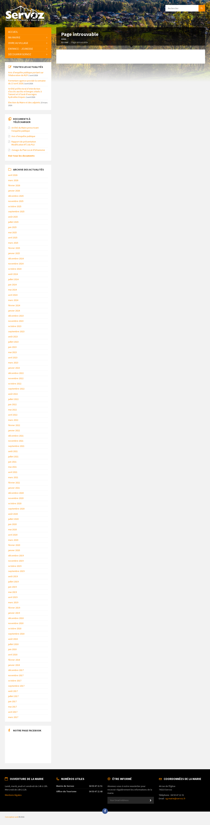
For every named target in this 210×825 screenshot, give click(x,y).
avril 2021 (12, 472)
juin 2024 (12, 284)
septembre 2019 (16, 571)
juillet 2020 (13, 518)
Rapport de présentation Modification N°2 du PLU (23, 143)
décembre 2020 (16, 492)
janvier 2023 (14, 367)
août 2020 (13, 513)
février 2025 (14, 248)
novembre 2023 (15, 320)
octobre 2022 (14, 383)
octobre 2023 (14, 326)
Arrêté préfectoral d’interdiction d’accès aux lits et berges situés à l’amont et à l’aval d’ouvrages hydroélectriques (25, 92)
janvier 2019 (14, 612)
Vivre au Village (18, 43)
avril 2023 (12, 357)
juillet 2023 (13, 341)
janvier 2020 (14, 550)
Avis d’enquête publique (23, 136)
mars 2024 (13, 300)
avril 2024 (12, 294)
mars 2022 (13, 419)
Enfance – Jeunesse (20, 48)
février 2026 (14, 185)
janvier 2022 (14, 430)
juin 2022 (12, 404)
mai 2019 (12, 592)
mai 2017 (12, 706)
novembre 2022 (15, 378)
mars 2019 (13, 602)
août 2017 (13, 691)
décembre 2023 (16, 315)
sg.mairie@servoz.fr (175, 798)
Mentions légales (13, 795)
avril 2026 (12, 175)
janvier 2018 (14, 665)
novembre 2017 (15, 675)
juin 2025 (12, 227)
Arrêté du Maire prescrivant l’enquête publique (25, 129)
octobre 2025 (14, 206)
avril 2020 (12, 534)
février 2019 (14, 607)
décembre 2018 (16, 618)
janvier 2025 (14, 253)
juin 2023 (12, 347)
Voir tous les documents (21, 155)
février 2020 (14, 545)
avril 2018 (12, 654)
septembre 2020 (16, 508)
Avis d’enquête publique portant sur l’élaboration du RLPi (25, 74)
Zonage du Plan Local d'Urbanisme (28, 150)
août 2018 (13, 638)
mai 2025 (12, 232)
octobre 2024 (14, 268)
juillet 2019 (13, 581)
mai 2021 (12, 466)
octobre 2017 (14, 680)
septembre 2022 (16, 388)
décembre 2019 (16, 555)
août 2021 (13, 451)
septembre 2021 (16, 446)
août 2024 (13, 274)
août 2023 (13, 336)
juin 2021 (12, 461)
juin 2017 (12, 701)
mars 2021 (13, 477)
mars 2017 (13, 717)
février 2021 (14, 482)
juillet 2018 (13, 644)
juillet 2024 (13, 279)
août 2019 (13, 576)
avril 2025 (12, 237)
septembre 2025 (16, 211)
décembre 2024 (16, 258)
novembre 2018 (15, 623)
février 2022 (14, 425)
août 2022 (13, 393)
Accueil (64, 42)
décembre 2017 (16, 670)
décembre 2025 (16, 195)
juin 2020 (12, 524)
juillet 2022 (13, 399)
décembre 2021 (16, 435)
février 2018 (14, 659)
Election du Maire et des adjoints (24, 102)
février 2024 (14, 305)
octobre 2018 (14, 628)
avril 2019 (12, 597)
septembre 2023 (16, 331)
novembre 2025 (15, 201)
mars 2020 (13, 539)
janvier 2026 (14, 190)
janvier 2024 (14, 310)
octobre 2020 (14, 503)
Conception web (11, 817)
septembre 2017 (16, 685)
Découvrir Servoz (19, 54)
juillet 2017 (13, 696)
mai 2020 (12, 529)
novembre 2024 (15, 263)
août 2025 (13, 216)
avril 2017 (12, 711)
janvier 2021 (14, 487)
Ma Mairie (14, 37)
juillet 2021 (13, 456)
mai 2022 (12, 409)
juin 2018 (12, 649)
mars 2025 (13, 242)
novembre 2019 (15, 560)
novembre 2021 (15, 440)
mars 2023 (13, 362)
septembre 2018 (16, 633)
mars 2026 (13, 180)
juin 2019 (12, 586)
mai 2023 (12, 352)
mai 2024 (12, 289)
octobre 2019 (14, 566)
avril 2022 (12, 414)
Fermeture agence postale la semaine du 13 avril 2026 (27, 82)
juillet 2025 (13, 221)
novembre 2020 (15, 498)
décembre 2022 (16, 373)
